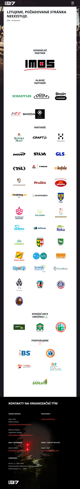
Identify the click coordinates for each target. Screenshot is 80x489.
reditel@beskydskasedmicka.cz (19, 424)
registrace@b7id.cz (48, 419)
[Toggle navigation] (72, 3)
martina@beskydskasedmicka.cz (20, 435)
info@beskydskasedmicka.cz (18, 450)
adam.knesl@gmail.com (50, 450)
